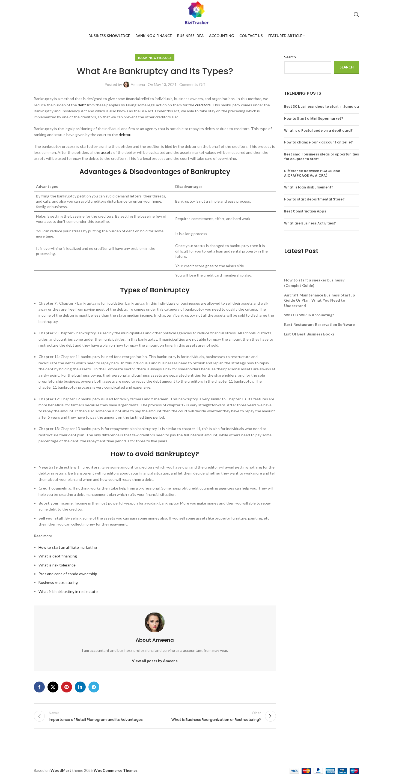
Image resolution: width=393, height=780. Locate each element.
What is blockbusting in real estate (68, 591)
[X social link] (52, 687)
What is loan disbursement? (308, 187)
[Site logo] (196, 13)
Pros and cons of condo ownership (67, 573)
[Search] (356, 14)
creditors (203, 105)
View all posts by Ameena (155, 660)
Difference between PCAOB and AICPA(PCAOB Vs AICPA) (312, 173)
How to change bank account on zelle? (318, 142)
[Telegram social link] (93, 687)
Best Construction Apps (305, 211)
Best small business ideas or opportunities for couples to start (321, 156)
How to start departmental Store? (314, 199)
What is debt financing (57, 556)
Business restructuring (58, 582)
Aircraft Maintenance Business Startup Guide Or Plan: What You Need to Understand (319, 300)
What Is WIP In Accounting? (309, 315)
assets (106, 152)
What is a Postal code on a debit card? (318, 130)
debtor (124, 134)
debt (82, 105)
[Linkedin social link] (80, 687)
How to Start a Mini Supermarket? (313, 118)
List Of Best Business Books (309, 334)
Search (290, 57)
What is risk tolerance (57, 565)
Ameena (138, 84)
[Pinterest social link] (66, 687)
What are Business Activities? (310, 223)
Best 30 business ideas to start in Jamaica (321, 106)
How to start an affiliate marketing (67, 547)
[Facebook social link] (39, 687)
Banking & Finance (155, 58)
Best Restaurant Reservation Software (319, 324)
